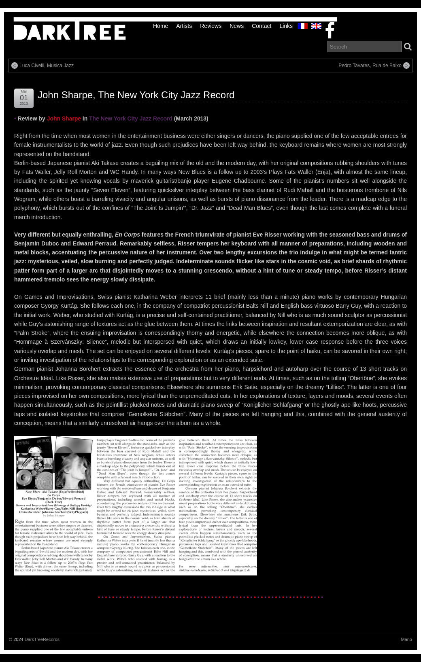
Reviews (210, 26)
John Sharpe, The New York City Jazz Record (136, 94)
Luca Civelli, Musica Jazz (46, 65)
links (286, 26)
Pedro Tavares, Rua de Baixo (370, 65)
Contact (261, 26)
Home (160, 26)
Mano (406, 639)
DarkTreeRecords (42, 639)
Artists (184, 26)
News (237, 26)
